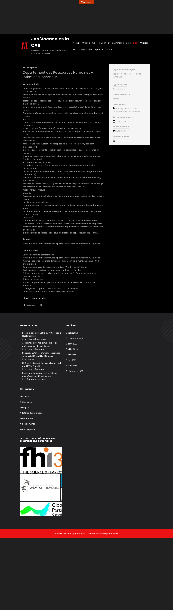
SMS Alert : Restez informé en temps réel (41, 363)
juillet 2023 (73, 349)
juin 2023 (72, 354)
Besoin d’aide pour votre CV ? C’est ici (40, 333)
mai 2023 (72, 360)
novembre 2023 (75, 338)
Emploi (25, 407)
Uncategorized (29, 429)
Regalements (28, 423)
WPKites (98, 533)
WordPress (80, 533)
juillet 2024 (73, 333)
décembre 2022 (75, 371)
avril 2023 (72, 365)
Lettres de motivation (32, 413)
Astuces (26, 396)
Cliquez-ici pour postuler (34, 298)
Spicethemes (111, 533)
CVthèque (27, 402)
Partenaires (27, 418)
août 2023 (72, 343)
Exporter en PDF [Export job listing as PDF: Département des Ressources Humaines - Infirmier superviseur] (122, 140)
